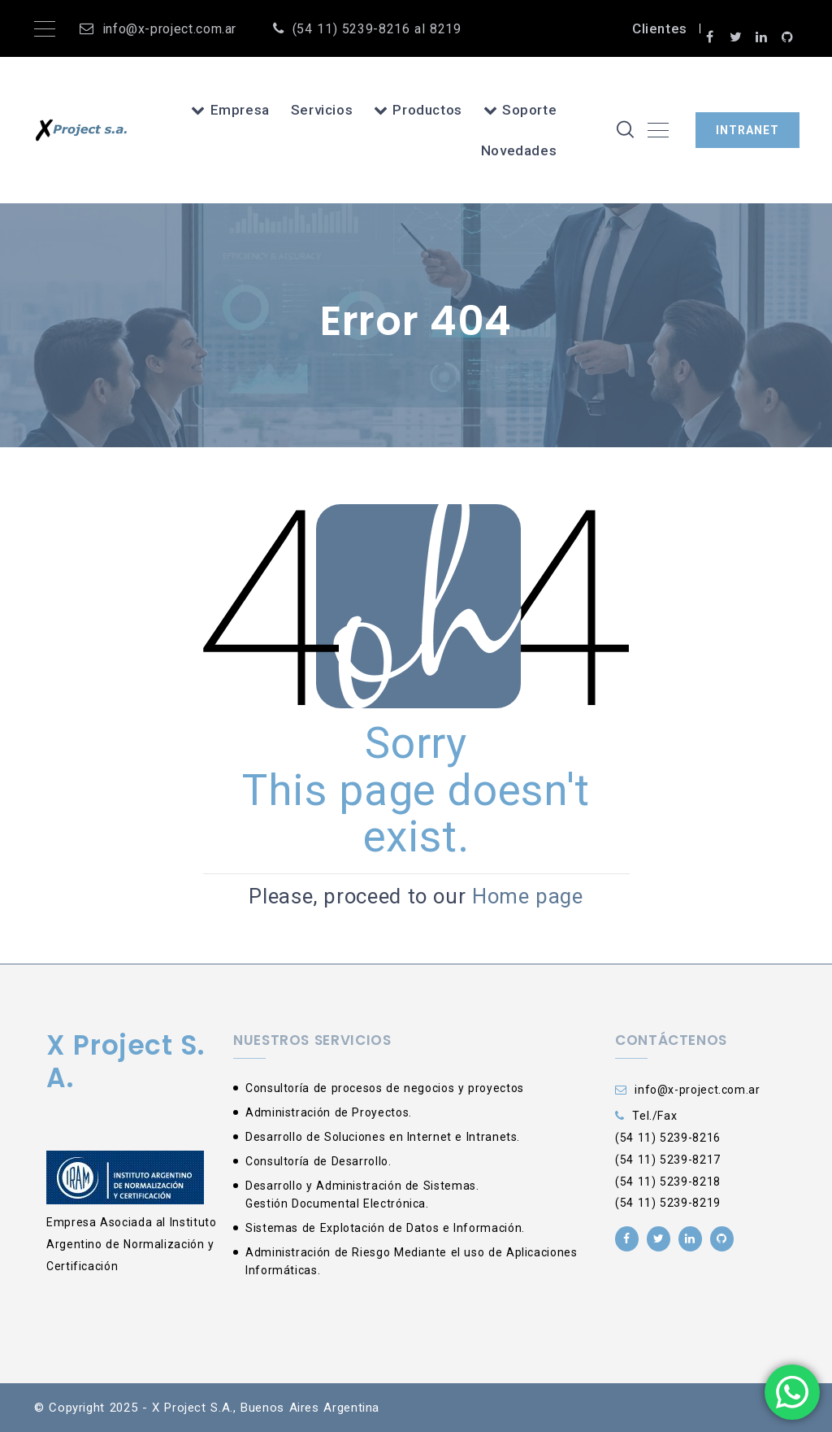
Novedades (519, 150)
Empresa (230, 110)
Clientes (659, 28)
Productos (418, 110)
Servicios (322, 110)
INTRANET (747, 130)
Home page (527, 896)
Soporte (520, 110)
